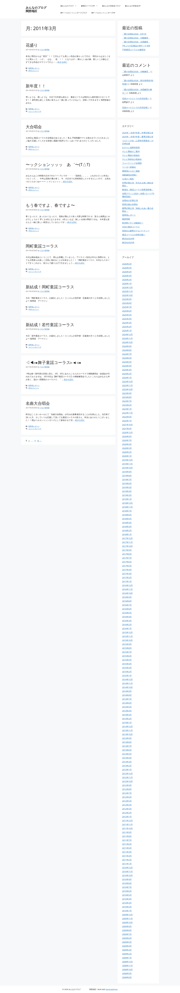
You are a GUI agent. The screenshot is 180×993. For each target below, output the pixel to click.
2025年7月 (127, 307)
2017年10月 (127, 546)
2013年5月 (127, 754)
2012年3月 (127, 808)
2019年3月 (127, 495)
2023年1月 (127, 409)
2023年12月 (127, 381)
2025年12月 (127, 287)
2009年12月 (127, 914)
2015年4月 (127, 663)
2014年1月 (127, 722)
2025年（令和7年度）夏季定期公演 (137, 136)
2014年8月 (127, 695)
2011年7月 (127, 840)
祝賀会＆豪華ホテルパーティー (135, 230)
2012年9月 (127, 785)
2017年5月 (127, 565)
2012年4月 (127, 805)
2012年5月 (127, 801)
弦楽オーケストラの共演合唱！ (135, 98)
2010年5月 (127, 895)
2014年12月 (127, 679)
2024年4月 (127, 366)
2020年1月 (127, 456)
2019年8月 (127, 475)
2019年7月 (127, 479)
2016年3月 (127, 620)
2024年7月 (127, 354)
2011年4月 (127, 852)
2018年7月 (127, 511)
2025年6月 (127, 311)
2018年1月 (127, 534)
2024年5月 (127, 362)
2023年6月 (127, 405)
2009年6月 (127, 938)
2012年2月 (127, 812)
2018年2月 (127, 530)
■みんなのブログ (70, 5)
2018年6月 (127, 515)
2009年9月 (127, 926)
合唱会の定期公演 (130, 200)
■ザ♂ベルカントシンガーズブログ (74, 13)
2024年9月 (127, 346)
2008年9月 (127, 973)
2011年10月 (127, 828)
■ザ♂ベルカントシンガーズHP (103, 13)
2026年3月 (127, 275)
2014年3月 (127, 714)
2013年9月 (127, 738)
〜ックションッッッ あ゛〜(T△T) (58, 164)
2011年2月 (127, 859)
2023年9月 (127, 393)
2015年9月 (127, 644)
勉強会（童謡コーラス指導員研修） (137, 189)
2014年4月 (127, 710)
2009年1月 (127, 957)
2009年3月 (127, 950)
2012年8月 (127, 789)
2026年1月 (127, 283)
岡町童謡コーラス (42, 246)
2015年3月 (127, 667)
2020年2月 (127, 452)
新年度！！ (36, 86)
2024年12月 (127, 334)
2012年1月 (127, 816)
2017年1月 (127, 581)
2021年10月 (127, 424)
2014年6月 (127, 703)
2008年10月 (127, 969)
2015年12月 (127, 632)
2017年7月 (127, 558)
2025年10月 (127, 295)
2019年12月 (127, 460)
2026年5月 (127, 268)
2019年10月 (127, 467)
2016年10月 (127, 593)
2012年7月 (127, 793)
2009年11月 (127, 918)
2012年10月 (127, 781)
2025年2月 (127, 326)
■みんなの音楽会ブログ (111, 6)
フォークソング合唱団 (132, 163)
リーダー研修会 (129, 167)
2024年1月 (127, 377)
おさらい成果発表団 (131, 147)
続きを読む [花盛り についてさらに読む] (62, 62)
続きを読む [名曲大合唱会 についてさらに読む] (80, 420)
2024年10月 (127, 342)
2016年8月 (127, 601)
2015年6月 (127, 656)
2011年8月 (127, 836)
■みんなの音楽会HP (133, 6)
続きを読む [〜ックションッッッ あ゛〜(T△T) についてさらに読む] (68, 181)
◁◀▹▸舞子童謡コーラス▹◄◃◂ (53, 362)
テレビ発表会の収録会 (132, 159)
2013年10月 (127, 734)
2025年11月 (127, 291)
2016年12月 (127, 585)
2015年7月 (127, 652)
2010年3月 (127, 903)
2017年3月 (127, 573)
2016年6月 (127, 609)
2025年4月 (127, 319)
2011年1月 (127, 863)
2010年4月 (127, 899)
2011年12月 (127, 820)
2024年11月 (127, 338)
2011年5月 (127, 848)
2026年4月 (127, 271)
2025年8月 (127, 303)
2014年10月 (127, 687)
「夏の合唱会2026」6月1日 (134, 34)
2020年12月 (127, 432)
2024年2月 (127, 373)
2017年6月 (127, 562)
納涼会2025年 (128, 242)
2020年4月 (127, 444)
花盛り (32, 45)
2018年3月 (127, 526)
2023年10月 (127, 389)
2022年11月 (127, 413)
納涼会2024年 (128, 238)
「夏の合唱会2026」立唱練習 (136, 41)
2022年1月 (127, 420)
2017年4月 (127, 569)
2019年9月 (127, 471)
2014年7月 (127, 699)
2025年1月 (127, 330)
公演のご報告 (128, 179)
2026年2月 (127, 279)
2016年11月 (127, 589)
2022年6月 (127, 417)
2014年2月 (127, 718)
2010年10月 (127, 875)
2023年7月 (127, 401)
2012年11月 (127, 777)
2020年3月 (127, 448)
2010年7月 (127, 887)
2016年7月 (127, 605)
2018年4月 (127, 522)
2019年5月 (127, 487)
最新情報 (126, 219)
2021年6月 (127, 428)
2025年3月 (127, 322)
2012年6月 (127, 797)
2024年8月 (127, 350)
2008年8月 (127, 977)
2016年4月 (127, 616)
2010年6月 (127, 891)
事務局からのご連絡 (131, 171)
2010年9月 (127, 879)
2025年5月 (127, 315)
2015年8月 (127, 648)
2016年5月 (127, 613)
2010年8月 (127, 883)
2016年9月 (127, 597)
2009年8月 (127, 930)
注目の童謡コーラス (131, 227)
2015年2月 (127, 671)
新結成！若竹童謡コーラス (50, 324)
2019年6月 (127, 483)
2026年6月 (127, 264)
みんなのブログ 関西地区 (43, 9)
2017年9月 (127, 550)
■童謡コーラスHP (90, 5)
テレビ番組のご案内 (131, 151)
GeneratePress (112, 989)
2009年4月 (127, 946)
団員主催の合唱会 (130, 204)
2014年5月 (127, 707)
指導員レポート (34, 68)
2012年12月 (127, 773)
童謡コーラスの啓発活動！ (134, 234)
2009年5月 (127, 942)
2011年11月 (127, 824)
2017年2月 (127, 577)
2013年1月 (127, 769)
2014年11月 (127, 683)
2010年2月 (127, 906)
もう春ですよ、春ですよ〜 (50, 205)
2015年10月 (127, 640)
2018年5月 (127, 518)
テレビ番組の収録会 (131, 155)
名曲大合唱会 (38, 403)
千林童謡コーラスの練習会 (134, 49)
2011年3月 (127, 856)
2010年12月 (127, 867)
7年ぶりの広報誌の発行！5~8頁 (136, 45)
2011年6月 (127, 844)
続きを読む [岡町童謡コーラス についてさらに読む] (80, 263)
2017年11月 (127, 542)
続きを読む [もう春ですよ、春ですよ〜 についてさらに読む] (72, 222)
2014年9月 (127, 691)
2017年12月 (127, 538)
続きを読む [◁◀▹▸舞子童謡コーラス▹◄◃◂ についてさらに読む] (69, 379)
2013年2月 (127, 765)
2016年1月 (127, 628)
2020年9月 (127, 436)
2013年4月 (127, 758)
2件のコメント (33, 71)
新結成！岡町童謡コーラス (50, 286)
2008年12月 (127, 961)
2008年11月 (127, 965)
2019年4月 (127, 491)
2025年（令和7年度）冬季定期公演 (137, 132)
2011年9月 (127, 832)
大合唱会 (34, 126)
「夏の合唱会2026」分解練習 (136, 38)
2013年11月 (127, 730)
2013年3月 (127, 761)
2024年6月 (127, 358)
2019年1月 (127, 499)
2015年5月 (127, 660)
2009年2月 (127, 954)
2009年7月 (127, 934)
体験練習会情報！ (130, 175)
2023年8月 (127, 397)
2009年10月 (127, 922)
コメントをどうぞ (34, 111)
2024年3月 (127, 369)
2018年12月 (127, 503)
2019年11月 (127, 464)
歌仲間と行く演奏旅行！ (133, 223)
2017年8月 (127, 554)
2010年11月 (127, 871)
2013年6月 (127, 750)
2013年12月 (127, 726)
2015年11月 (127, 636)
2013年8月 (127, 742)
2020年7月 (127, 440)
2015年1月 (127, 675)
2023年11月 (127, 385)
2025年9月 (127, 299)
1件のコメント (33, 231)
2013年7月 (127, 746)
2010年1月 (127, 910)
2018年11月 (127, 507)
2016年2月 (127, 624)
